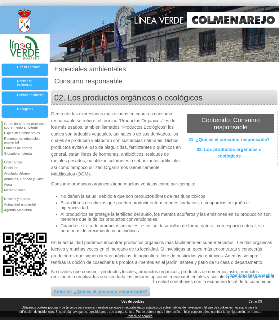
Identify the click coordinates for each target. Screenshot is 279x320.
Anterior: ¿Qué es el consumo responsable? (101, 291)
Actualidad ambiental (20, 204)
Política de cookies (139, 316)
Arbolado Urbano (17, 173)
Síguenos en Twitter (15, 222)
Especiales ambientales (22, 133)
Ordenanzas (13, 162)
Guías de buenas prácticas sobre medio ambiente (24, 125)
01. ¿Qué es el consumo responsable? (229, 139)
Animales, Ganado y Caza (24, 179)
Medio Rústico (15, 190)
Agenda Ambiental (18, 210)
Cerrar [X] (255, 301)
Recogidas (25, 109)
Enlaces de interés (18, 148)
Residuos (11, 168)
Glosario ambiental (18, 153)
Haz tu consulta (29, 67)
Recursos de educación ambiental (22, 140)
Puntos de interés (30, 95)
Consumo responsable (250, 275)
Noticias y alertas (17, 199)
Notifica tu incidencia (24, 83)
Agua (8, 184)
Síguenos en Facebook (5, 222)
